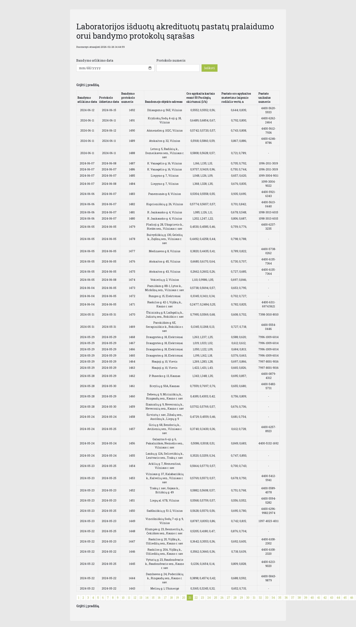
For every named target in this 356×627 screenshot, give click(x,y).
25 (215, 597)
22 (196, 597)
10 (123, 597)
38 (299, 597)
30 (247, 597)
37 (292, 597)
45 (345, 597)
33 (266, 597)
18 (171, 597)
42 (325, 597)
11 (129, 597)
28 (235, 597)
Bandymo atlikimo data (94, 60)
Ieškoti (209, 68)
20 (183, 597)
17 (165, 597)
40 (312, 597)
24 (209, 597)
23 (202, 597)
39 (305, 597)
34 (273, 597)
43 (331, 597)
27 (228, 597)
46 (351, 597)
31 (254, 597)
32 (260, 597)
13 (140, 597)
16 (159, 597)
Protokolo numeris (170, 60)
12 (134, 597)
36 (286, 597)
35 (279, 597)
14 (147, 597)
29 (241, 597)
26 (222, 597)
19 (177, 597)
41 (318, 597)
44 (338, 597)
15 (153, 597)
